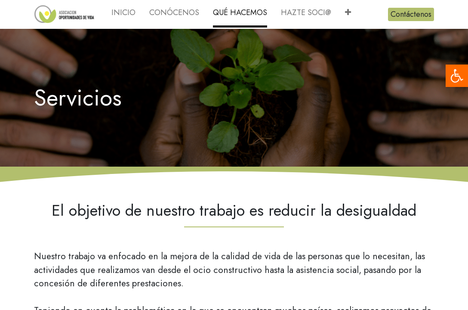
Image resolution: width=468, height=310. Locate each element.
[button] (348, 14)
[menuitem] (123, 14)
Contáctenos (411, 14)
